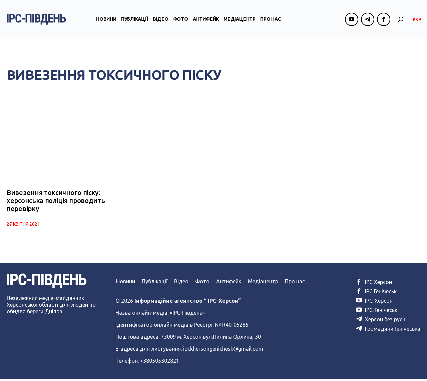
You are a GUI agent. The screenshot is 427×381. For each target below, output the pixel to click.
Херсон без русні (381, 321)
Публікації (134, 24)
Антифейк (206, 24)
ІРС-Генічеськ (376, 312)
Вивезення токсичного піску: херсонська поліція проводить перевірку (56, 202)
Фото (180, 24)
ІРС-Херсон (374, 302)
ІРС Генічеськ (376, 293)
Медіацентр (240, 24)
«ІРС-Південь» (187, 314)
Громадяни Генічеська (388, 330)
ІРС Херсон (374, 284)
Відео (160, 24)
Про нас (270, 24)
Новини (106, 24)
